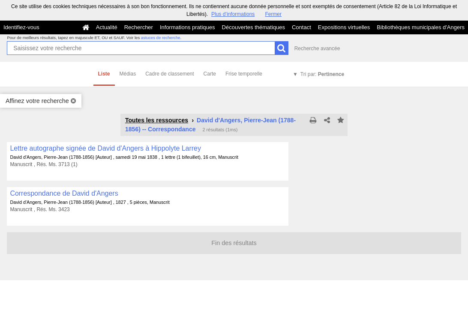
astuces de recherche (160, 37)
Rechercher (138, 27)
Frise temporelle (243, 74)
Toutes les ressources (156, 120)
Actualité (106, 27)
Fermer (273, 14)
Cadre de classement (169, 74)
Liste (104, 74)
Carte (210, 74)
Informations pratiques (187, 27)
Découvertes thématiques (253, 27)
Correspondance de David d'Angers (64, 193)
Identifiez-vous (21, 27)
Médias (128, 74)
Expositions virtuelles (344, 27)
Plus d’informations (233, 14)
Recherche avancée (317, 48)
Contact (301, 27)
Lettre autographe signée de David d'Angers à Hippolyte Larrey (105, 148)
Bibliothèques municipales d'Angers (421, 27)
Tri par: (322, 74)
